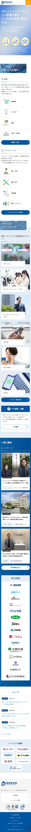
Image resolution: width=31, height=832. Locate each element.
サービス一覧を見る (15, 399)
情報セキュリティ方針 (15, 817)
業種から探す (15, 142)
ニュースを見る (6, 734)
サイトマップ (15, 826)
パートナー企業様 (15, 800)
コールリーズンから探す (15, 212)
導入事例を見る (15, 567)
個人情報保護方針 (15, 814)
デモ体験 (15, 427)
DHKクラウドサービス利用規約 (15, 823)
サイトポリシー (15, 820)
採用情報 (15, 795)
